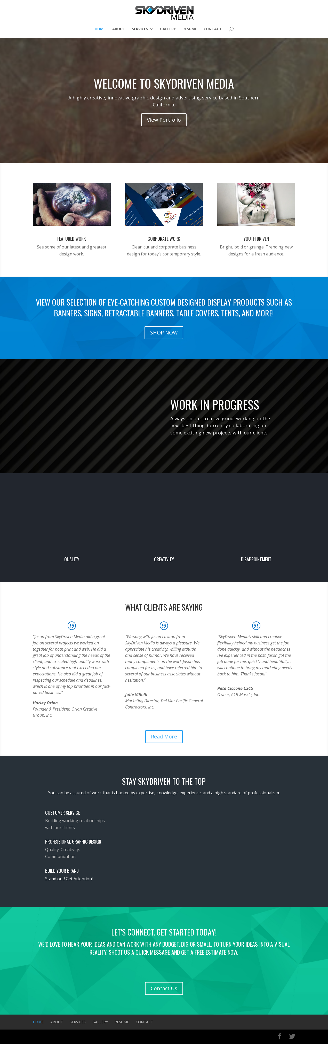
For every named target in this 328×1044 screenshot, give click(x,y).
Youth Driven (256, 238)
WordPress (96, 1036)
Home (100, 29)
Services (140, 29)
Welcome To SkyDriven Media (164, 83)
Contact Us (164, 988)
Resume (189, 29)
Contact (213, 29)
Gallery (168, 29)
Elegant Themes (59, 1036)
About (118, 29)
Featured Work (71, 238)
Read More (164, 736)
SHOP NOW (164, 332)
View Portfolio (164, 119)
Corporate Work (164, 238)
